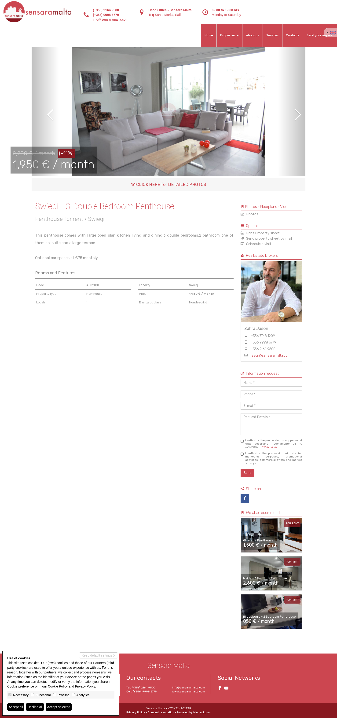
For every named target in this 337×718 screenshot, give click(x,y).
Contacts (292, 35)
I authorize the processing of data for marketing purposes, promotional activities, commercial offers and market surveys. (271, 458)
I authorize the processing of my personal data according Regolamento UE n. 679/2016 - (271, 444)
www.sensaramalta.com (188, 691)
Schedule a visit (256, 244)
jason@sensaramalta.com (270, 356)
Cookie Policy (58, 686)
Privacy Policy (268, 447)
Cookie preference (20, 686)
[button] (45, 111)
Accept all (16, 707)
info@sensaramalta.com (110, 19)
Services (272, 35)
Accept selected (58, 707)
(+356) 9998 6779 (106, 15)
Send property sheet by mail (266, 238)
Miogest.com (202, 712)
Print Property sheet (260, 233)
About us (252, 35)
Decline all (35, 707)
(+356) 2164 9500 (106, 10)
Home (209, 35)
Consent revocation (161, 712)
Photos (249, 214)
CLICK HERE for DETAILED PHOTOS (168, 184)
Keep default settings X (98, 655)
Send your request (320, 35)
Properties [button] (229, 35)
